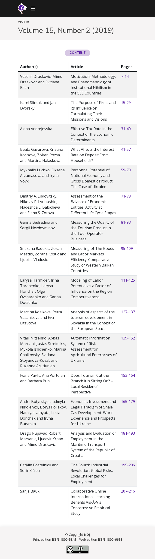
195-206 (128, 465)
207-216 (128, 491)
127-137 (128, 311)
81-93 (126, 222)
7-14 (125, 76)
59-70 (126, 170)
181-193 (128, 433)
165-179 (128, 401)
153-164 (128, 375)
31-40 (126, 128)
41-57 (126, 149)
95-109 (127, 248)
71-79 (126, 196)
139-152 (128, 338)
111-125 (128, 280)
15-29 (126, 102)
